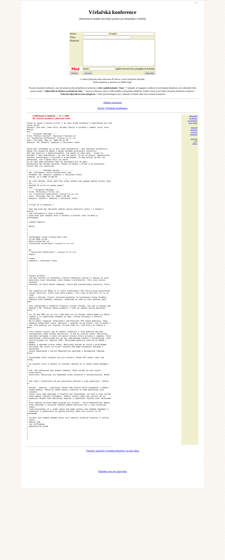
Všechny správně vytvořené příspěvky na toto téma (112, 520)
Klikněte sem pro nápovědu (112, 540)
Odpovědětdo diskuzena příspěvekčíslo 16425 (192, 124)
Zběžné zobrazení (112, 107)
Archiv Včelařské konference (112, 113)
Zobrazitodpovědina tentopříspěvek (193, 136)
